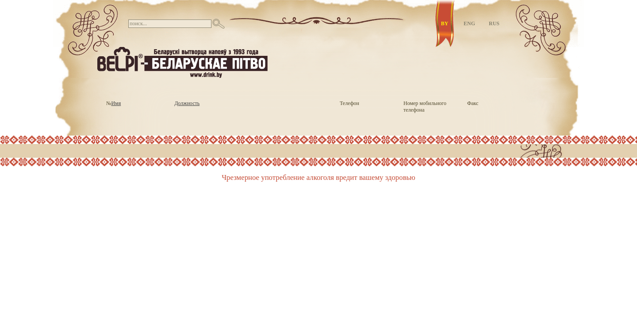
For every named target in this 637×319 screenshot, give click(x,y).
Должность (187, 103)
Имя (116, 103)
